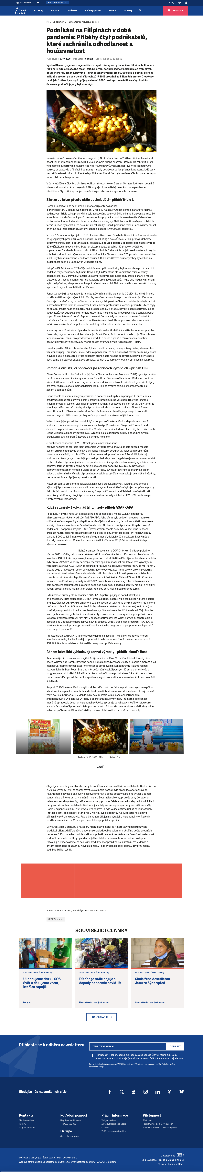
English (180, 3)
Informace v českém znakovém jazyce (160, 1127)
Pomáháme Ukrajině (57, 3)
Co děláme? (58, 22)
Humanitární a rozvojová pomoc (83, 22)
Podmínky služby (168, 1064)
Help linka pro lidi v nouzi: (71, 1120)
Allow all (179, 1152)
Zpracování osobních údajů (114, 1124)
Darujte (66, 1131)
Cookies (105, 1127)
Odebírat (175, 1046)
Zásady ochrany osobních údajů (147, 1064)
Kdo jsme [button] (55, 10)
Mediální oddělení (27, 1120)
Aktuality (38, 10)
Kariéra (112, 10)
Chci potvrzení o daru (69, 1136)
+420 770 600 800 (68, 1124)
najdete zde (177, 1058)
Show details (43, 1168)
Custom (179, 1159)
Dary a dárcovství (27, 1127)
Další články (100, 1017)
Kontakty (127, 10)
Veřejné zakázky (109, 1120)
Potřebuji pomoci (93, 10)
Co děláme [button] (72, 10)
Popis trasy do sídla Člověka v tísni (158, 1124)
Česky (171, 3)
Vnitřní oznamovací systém (114, 1131)
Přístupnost (148, 1120)
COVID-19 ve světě (55, 919)
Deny (179, 1166)
